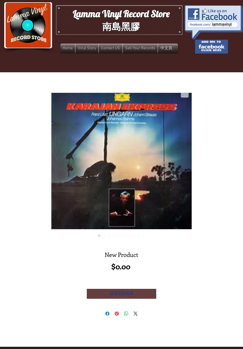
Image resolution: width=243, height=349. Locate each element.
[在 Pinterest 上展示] (117, 314)
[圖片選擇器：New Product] (99, 235)
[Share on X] (136, 314)
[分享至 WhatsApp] (126, 314)
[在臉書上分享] (107, 314)
